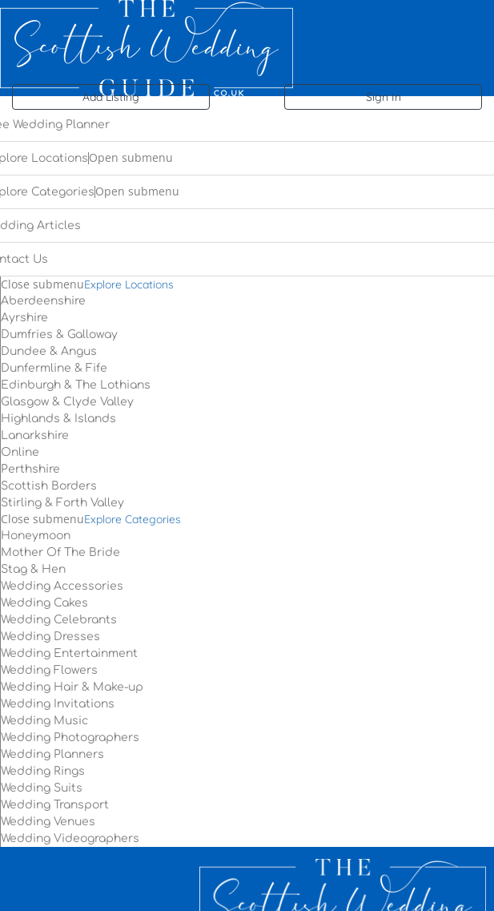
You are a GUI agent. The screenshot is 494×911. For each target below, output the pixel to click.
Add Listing (110, 97)
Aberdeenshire (43, 301)
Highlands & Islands (58, 419)
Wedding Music (44, 721)
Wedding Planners (52, 754)
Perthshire (30, 469)
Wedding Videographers (70, 838)
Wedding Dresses (50, 637)
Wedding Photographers (70, 738)
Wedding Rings (43, 771)
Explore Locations (129, 284)
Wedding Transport (55, 805)
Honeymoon (35, 536)
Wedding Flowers (49, 670)
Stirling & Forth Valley (62, 503)
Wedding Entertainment (69, 653)
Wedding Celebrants (59, 620)
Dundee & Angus (49, 351)
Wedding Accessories (62, 586)
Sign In (383, 97)
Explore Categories (132, 519)
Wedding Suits (41, 788)
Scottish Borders (49, 486)
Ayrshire (24, 318)
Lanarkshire (35, 435)
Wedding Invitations (57, 704)
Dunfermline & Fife (54, 368)
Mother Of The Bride (60, 552)
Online (20, 452)
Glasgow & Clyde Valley (67, 402)
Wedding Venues (48, 822)
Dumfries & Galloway (59, 335)
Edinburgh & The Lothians (76, 385)
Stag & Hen (33, 569)
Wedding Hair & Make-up (72, 687)
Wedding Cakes (44, 603)
